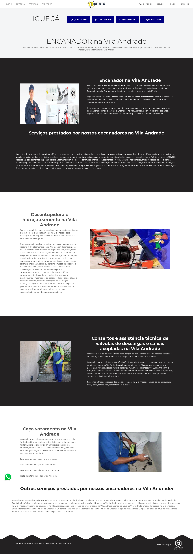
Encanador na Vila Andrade (58, 543)
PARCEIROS (47, 4)
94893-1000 (185, 4)
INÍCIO (9, 4)
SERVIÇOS (33, 4)
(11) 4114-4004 (147, 4)
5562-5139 (160, 4)
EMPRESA (20, 4)
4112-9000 (172, 4)
